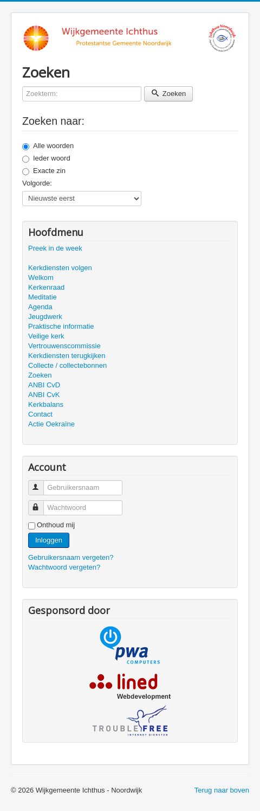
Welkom (41, 277)
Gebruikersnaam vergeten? (71, 557)
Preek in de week (55, 248)
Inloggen (48, 540)
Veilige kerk (46, 336)
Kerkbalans (45, 404)
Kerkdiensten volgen (60, 268)
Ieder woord (46, 158)
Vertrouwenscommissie (64, 346)
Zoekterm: (22, 86)
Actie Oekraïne (51, 424)
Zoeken (168, 94)
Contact (40, 414)
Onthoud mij (56, 525)
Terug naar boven (221, 790)
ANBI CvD (44, 385)
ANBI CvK (44, 395)
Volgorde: (37, 183)
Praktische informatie (61, 326)
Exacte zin (44, 171)
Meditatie (42, 297)
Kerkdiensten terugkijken (66, 356)
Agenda (40, 307)
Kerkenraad (46, 287)
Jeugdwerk (45, 316)
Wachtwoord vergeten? (64, 567)
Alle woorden (48, 146)
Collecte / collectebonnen (67, 365)
